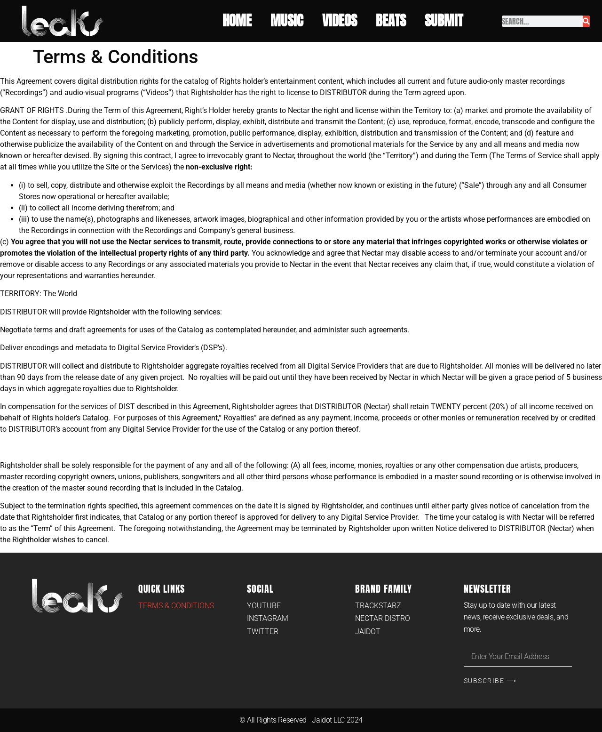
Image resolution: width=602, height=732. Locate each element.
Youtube (264, 605)
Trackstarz (378, 605)
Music (286, 21)
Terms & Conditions (176, 605)
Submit (446, 21)
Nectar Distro (382, 618)
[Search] (586, 21)
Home (237, 21)
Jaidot (367, 631)
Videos (339, 21)
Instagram (267, 618)
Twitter (262, 631)
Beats (391, 21)
